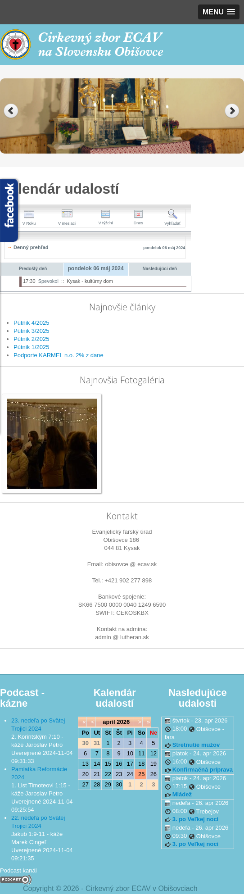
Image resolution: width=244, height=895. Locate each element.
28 (97, 784)
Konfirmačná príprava (202, 769)
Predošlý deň (33, 268)
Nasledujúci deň (160, 268)
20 (85, 774)
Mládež (182, 794)
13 (85, 763)
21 (97, 774)
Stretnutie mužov (196, 744)
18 (141, 763)
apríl (109, 721)
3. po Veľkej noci (195, 819)
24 (130, 774)
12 (153, 753)
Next (233, 111)
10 (130, 753)
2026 (123, 721)
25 (141, 774)
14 (97, 763)
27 (85, 784)
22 (108, 774)
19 (153, 763)
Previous (11, 111)
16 (119, 763)
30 (119, 784)
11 (141, 753)
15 (108, 763)
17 (130, 763)
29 (108, 784)
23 (119, 774)
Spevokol (48, 281)
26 (153, 774)
